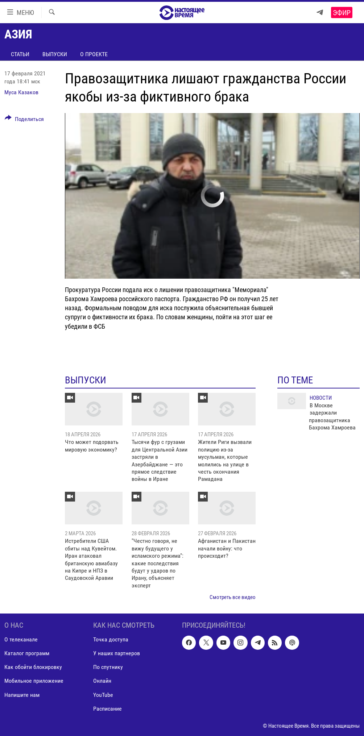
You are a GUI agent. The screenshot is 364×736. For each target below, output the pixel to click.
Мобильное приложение (33, 680)
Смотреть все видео (233, 597)
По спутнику (108, 667)
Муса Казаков (21, 92)
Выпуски (54, 54)
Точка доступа (110, 639)
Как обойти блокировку (33, 667)
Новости (321, 398)
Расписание (107, 708)
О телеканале (21, 639)
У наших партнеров (116, 653)
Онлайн (102, 680)
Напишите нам (22, 694)
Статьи (20, 54)
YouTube (103, 694)
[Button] (24, 120)
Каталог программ (26, 653)
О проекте (94, 54)
